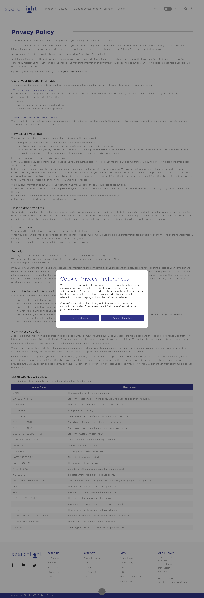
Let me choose (80, 317)
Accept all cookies (122, 317)
